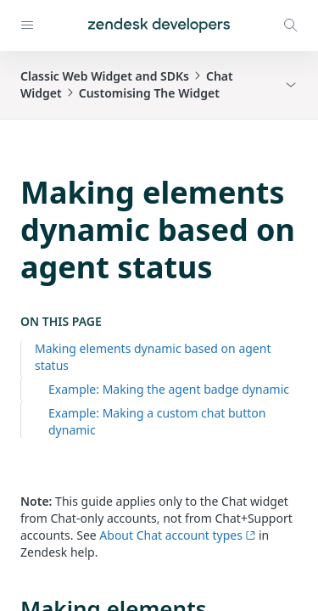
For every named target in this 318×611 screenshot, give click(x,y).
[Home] (159, 25)
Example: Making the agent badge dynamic (168, 389)
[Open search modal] (291, 25)
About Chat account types (177, 535)
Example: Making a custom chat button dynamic (156, 421)
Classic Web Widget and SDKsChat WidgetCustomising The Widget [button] (126, 84)
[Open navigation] (27, 25)
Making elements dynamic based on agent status (153, 356)
